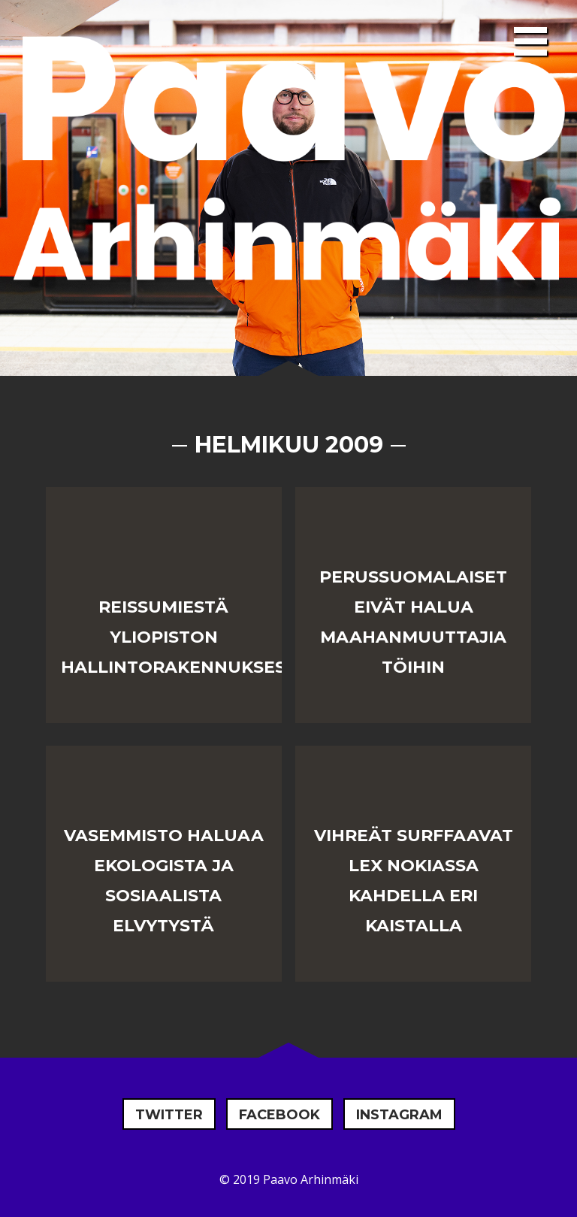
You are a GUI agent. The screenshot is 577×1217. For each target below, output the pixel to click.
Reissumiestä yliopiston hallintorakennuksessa (185, 637)
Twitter (169, 1115)
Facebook (279, 1115)
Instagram (399, 1115)
